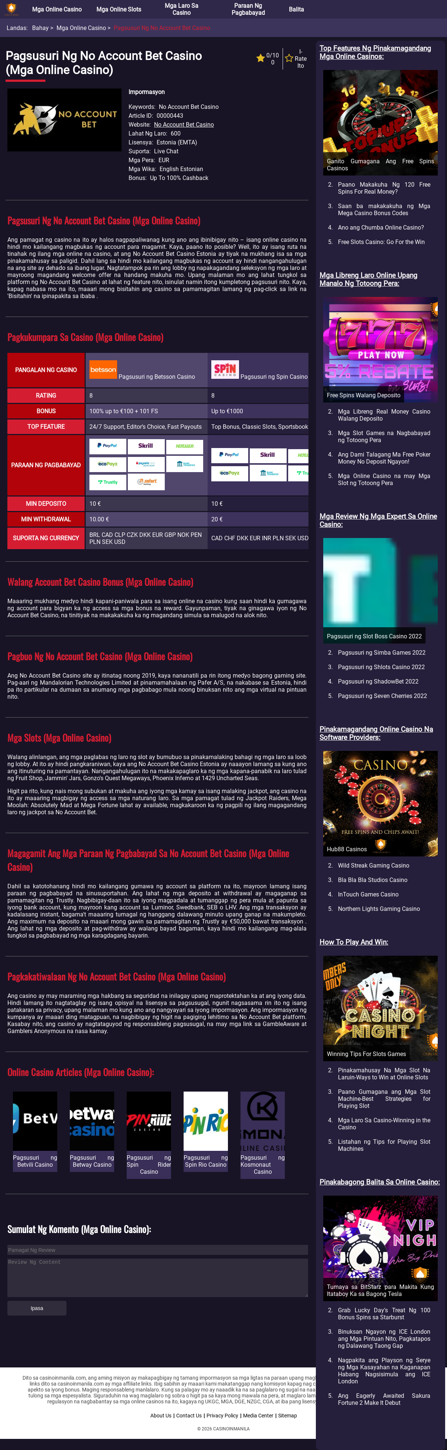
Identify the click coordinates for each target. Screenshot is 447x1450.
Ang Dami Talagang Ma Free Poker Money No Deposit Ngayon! (384, 458)
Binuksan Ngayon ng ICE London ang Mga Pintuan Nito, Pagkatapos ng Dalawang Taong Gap (384, 1338)
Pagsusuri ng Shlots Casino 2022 (381, 667)
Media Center (258, 1416)
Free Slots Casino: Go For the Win (381, 241)
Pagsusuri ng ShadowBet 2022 (378, 681)
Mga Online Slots (118, 9)
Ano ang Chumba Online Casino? (381, 227)
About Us (160, 1416)
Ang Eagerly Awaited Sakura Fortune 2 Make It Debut (384, 1399)
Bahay (40, 27)
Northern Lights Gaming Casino (379, 908)
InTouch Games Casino (368, 894)
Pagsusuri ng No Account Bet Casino (162, 27)
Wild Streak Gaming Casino (373, 865)
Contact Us (189, 1416)
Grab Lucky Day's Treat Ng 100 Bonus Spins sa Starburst (384, 1314)
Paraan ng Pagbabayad (248, 9)
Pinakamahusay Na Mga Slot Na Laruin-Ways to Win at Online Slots (384, 1074)
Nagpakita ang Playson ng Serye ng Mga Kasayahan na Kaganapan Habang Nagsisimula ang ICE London (384, 1371)
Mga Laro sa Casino (181, 9)
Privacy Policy (222, 1416)
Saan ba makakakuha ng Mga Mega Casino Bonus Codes (384, 210)
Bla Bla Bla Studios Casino (372, 879)
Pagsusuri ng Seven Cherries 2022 (382, 695)
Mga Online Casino (57, 9)
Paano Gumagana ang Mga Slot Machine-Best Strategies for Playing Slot (384, 1098)
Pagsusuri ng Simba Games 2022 (382, 652)
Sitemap (287, 1416)
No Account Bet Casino (184, 124)
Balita (296, 9)
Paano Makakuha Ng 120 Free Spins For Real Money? (384, 188)
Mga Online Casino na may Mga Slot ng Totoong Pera (384, 479)
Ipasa (37, 1308)
